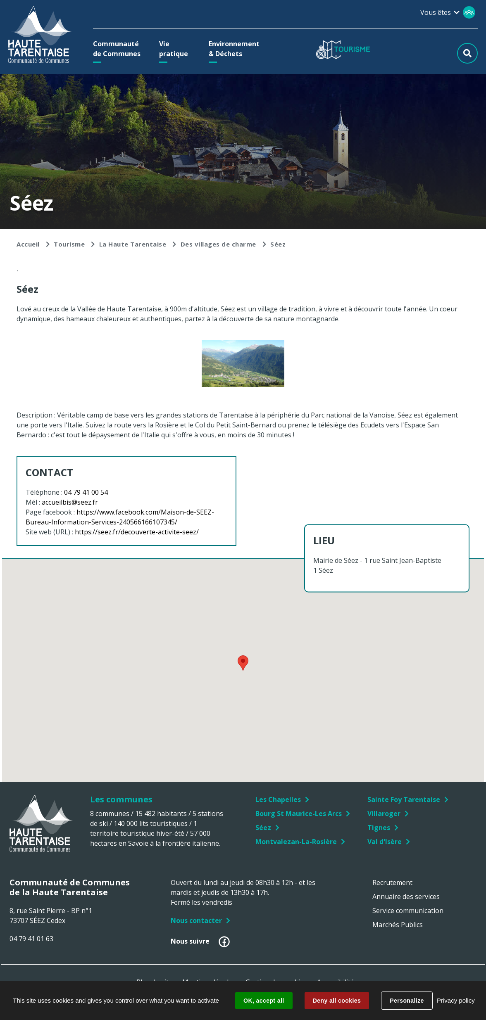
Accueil (28, 244)
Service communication (407, 910)
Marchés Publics (397, 924)
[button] (119, 49)
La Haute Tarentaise (133, 244)
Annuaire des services (406, 896)
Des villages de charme (218, 244)
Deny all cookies (337, 1000)
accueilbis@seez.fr (70, 502)
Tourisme (69, 244)
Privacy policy (456, 1000)
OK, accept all (263, 1000)
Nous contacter (196, 920)
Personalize (407, 1000)
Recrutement (392, 882)
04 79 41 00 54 (86, 492)
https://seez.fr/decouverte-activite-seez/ (137, 531)
